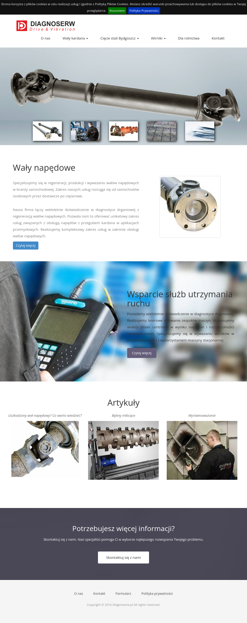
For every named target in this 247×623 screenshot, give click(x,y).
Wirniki (158, 38)
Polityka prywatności (157, 593)
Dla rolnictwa (188, 38)
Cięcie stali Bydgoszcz (119, 38)
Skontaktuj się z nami (123, 557)
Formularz (123, 593)
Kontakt (218, 38)
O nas (45, 38)
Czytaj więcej (26, 245)
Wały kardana (75, 38)
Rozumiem (117, 10)
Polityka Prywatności (144, 10)
